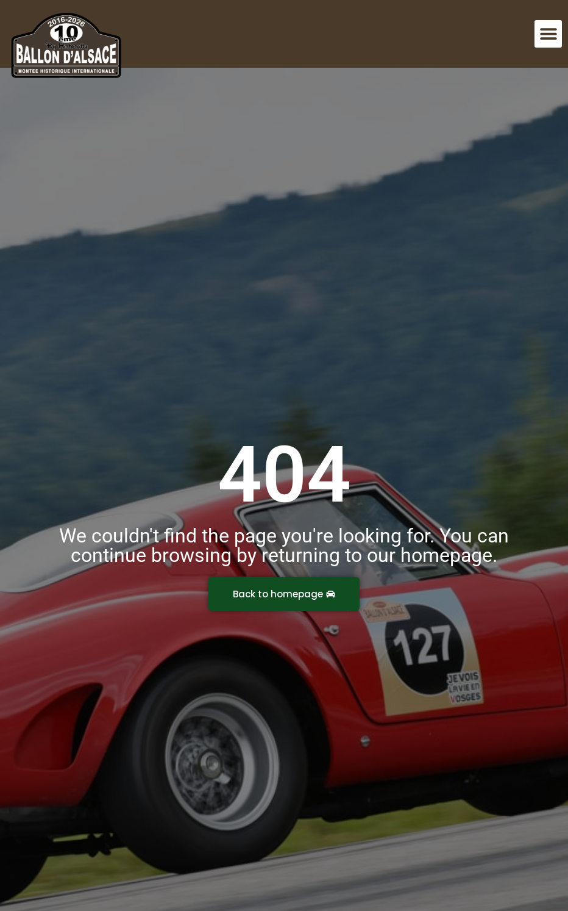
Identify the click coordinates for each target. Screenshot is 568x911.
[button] (548, 34)
